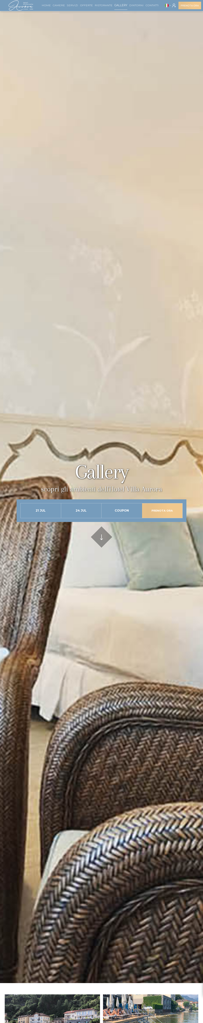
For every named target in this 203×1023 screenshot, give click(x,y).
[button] (168, 5)
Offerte (86, 5)
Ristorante (103, 5)
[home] (21, 5)
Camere (59, 5)
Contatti (152, 5)
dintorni (136, 5)
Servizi (72, 5)
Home (46, 5)
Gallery (120, 5)
